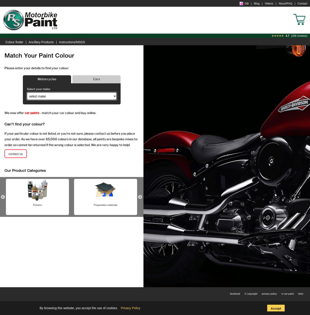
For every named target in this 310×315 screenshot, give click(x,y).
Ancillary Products (41, 42)
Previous (3, 197)
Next (140, 197)
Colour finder (14, 42)
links (300, 293)
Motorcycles (47, 79)
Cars (96, 79)
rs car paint (287, 293)
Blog (257, 3)
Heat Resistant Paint (54, 205)
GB (244, 3)
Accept (276, 308)
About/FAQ (286, 3)
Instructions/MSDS (72, 42)
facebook (235, 293)
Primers (123, 205)
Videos (269, 3)
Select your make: (38, 89)
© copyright (251, 293)
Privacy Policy (130, 308)
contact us (16, 154)
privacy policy (269, 293)
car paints (32, 113)
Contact (302, 3)
